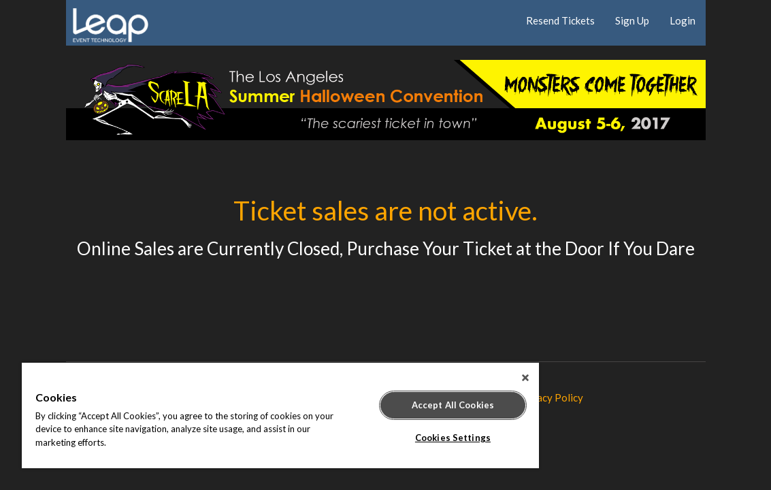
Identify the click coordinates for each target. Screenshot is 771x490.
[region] (245, 415)
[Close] (455, 378)
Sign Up (632, 20)
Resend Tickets (560, 20)
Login (682, 20)
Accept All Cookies (393, 404)
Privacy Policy (550, 397)
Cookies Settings (393, 437)
